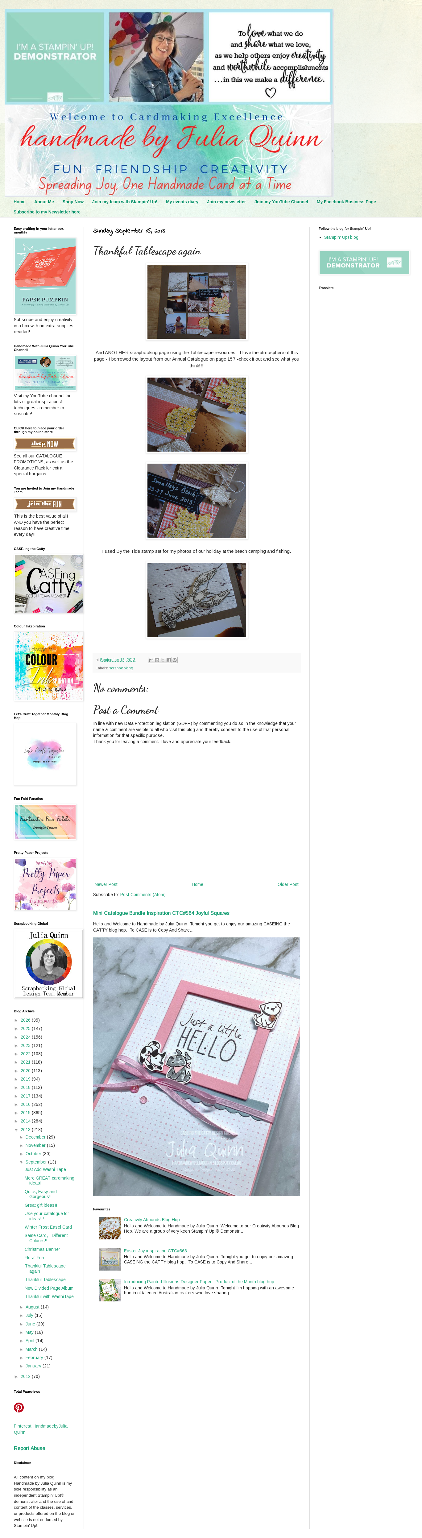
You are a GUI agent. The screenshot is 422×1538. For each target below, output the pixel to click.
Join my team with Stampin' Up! (124, 201)
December (36, 1137)
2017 (26, 1096)
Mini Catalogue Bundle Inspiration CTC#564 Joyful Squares (161, 913)
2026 (26, 1020)
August (33, 1306)
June (31, 1323)
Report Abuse (29, 1448)
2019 (26, 1079)
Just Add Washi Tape (45, 1169)
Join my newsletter (226, 201)
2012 (26, 1376)
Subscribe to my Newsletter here (47, 211)
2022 (26, 1053)
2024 (26, 1037)
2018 (26, 1087)
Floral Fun (34, 1257)
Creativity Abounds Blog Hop (152, 1219)
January (34, 1365)
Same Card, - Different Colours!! (46, 1238)
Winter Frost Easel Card (48, 1227)
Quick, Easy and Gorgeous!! (41, 1194)
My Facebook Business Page (346, 201)
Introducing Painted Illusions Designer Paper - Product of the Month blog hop (199, 1281)
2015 (26, 1112)
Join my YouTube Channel (281, 201)
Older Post (288, 884)
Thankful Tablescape (45, 1279)
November (36, 1145)
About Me (44, 201)
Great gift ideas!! (41, 1205)
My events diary (182, 201)
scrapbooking (121, 668)
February (35, 1357)
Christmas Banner (42, 1249)
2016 (26, 1104)
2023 (26, 1045)
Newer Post (106, 884)
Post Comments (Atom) (143, 894)
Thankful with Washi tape (49, 1296)
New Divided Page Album (49, 1288)
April (30, 1340)
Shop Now (73, 201)
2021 (26, 1062)
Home (20, 201)
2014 (26, 1120)
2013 (26, 1129)
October (34, 1153)
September (37, 1162)
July (30, 1315)
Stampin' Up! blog (341, 237)
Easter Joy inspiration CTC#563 (155, 1250)
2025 (26, 1028)
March (32, 1349)
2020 (26, 1070)
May (30, 1332)
